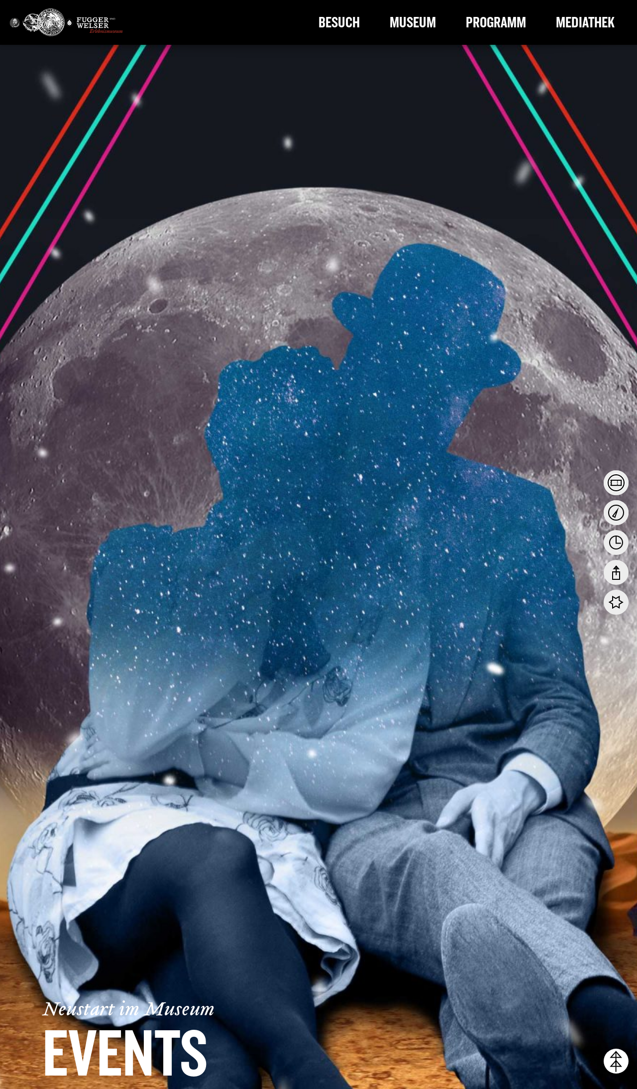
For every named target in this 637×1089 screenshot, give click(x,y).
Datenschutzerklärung (369, 1034)
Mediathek (585, 22)
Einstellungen (105, 1045)
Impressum (611, 1050)
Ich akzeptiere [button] (553, 985)
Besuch (339, 22)
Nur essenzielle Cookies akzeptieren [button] (553, 1007)
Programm (496, 22)
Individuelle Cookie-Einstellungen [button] (553, 1031)
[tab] (616, 483)
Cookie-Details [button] (526, 1050)
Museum (413, 22)
